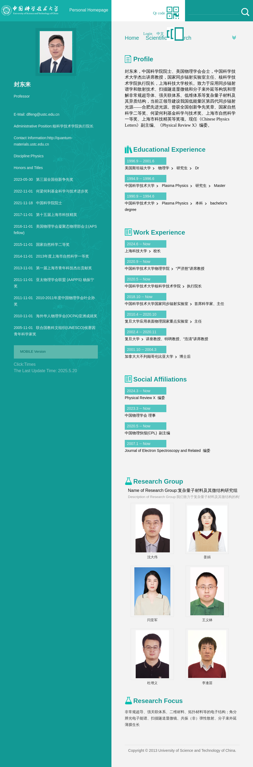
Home (132, 38)
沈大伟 (152, 557)
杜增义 (152, 683)
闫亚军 (152, 620)
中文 (160, 34)
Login (147, 34)
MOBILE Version (33, 352)
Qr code (159, 13)
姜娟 (207, 557)
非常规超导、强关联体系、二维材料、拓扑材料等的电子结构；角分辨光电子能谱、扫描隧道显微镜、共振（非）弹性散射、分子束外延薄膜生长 (181, 718)
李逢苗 (207, 683)
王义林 (207, 620)
